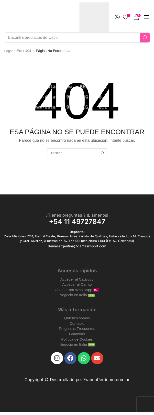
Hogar (8, 51)
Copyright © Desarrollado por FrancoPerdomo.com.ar (77, 382)
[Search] (145, 37)
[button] (117, 17)
